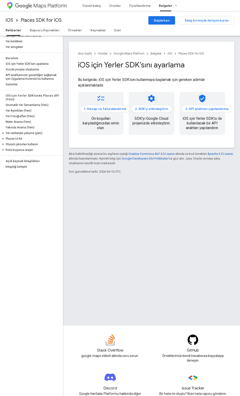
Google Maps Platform (129, 53)
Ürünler (115, 6)
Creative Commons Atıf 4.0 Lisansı (151, 154)
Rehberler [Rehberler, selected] (13, 30)
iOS (9, 20)
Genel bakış (91, 6)
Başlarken (161, 20)
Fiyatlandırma (139, 6)
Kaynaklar (98, 30)
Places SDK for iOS (41, 20)
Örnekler (75, 30)
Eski (117, 30)
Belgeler (155, 53)
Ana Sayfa (85, 53)
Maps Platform (41, 6)
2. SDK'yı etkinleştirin (151, 109)
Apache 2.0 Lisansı (220, 154)
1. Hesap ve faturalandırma (105, 109)
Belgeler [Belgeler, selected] (165, 6)
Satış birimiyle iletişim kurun (207, 20)
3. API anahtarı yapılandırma (206, 109)
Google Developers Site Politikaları (145, 158)
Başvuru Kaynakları (44, 30)
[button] (30, 133)
